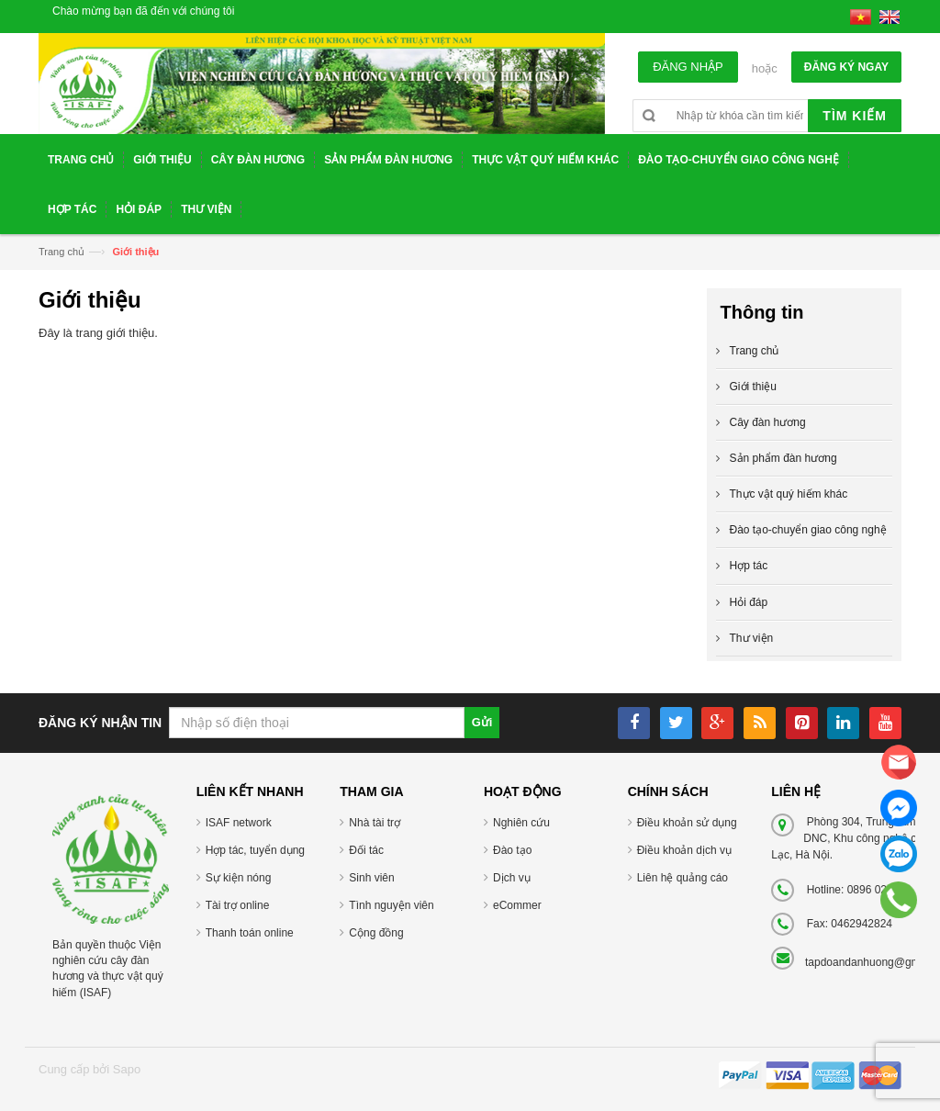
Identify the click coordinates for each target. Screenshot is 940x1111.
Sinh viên (371, 877)
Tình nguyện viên (391, 905)
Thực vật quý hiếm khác (789, 494)
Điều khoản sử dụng (687, 822)
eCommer (517, 905)
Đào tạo (512, 850)
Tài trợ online (238, 905)
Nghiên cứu (521, 822)
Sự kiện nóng (239, 877)
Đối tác (366, 850)
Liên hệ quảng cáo (682, 877)
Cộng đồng (376, 932)
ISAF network (239, 822)
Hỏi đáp (749, 602)
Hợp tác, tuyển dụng (255, 850)
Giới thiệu (753, 386)
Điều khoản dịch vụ (684, 850)
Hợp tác (749, 565)
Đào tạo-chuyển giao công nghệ (808, 529)
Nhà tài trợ (374, 822)
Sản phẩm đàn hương (783, 458)
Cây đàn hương (768, 422)
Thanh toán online (250, 932)
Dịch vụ (512, 877)
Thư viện (752, 638)
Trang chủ (61, 251)
